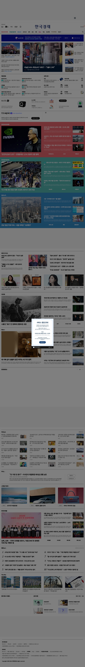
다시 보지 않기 (37, 347)
